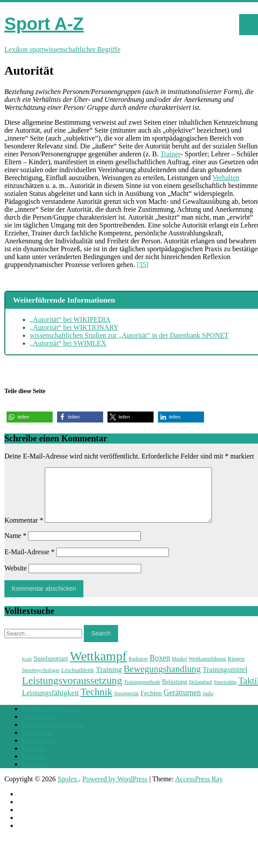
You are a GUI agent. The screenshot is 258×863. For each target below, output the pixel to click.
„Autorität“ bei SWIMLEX (68, 343)
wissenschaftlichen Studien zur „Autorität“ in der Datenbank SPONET (129, 335)
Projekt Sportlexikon (51, 719)
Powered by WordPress (115, 789)
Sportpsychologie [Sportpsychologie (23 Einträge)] (41, 681)
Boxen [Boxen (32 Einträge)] (160, 668)
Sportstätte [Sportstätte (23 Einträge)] (225, 693)
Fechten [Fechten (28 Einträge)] (151, 703)
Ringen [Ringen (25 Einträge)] (236, 669)
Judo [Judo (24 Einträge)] (208, 704)
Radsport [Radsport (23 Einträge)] (138, 669)
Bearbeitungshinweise (53, 735)
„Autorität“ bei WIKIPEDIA (70, 319)
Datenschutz (39, 751)
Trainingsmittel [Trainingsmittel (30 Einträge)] (225, 680)
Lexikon (33, 766)
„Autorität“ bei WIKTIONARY (74, 327)
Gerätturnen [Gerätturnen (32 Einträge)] (182, 703)
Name (15, 546)
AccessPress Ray (199, 789)
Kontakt (33, 758)
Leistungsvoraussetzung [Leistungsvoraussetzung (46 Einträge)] (72, 691)
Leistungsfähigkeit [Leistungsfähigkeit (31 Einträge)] (50, 703)
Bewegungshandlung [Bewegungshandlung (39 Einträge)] (162, 679)
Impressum (37, 743)
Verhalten (225, 177)
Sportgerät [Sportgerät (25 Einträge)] (126, 704)
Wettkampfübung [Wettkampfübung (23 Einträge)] (207, 669)
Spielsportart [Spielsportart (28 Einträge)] (50, 668)
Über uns (34, 774)
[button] (30, 417)
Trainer (170, 154)
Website (15, 578)
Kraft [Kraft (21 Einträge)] (27, 669)
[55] (143, 264)
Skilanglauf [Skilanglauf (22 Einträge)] (200, 692)
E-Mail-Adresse (29, 562)
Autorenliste (39, 727)
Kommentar (23, 530)
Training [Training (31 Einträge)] (109, 679)
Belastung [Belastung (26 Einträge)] (174, 692)
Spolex (68, 789)
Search (101, 643)
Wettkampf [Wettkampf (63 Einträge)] (98, 667)
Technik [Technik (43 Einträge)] (96, 702)
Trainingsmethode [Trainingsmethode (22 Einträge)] (142, 692)
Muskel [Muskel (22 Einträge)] (179, 669)
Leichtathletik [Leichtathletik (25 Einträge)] (77, 680)
